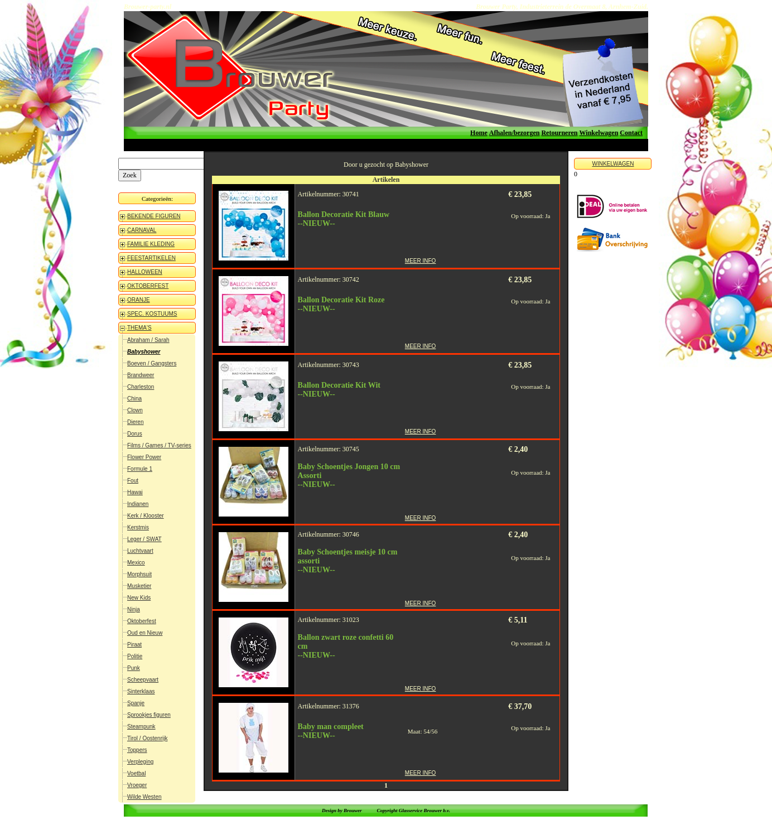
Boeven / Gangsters (151, 363)
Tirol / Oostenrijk (147, 738)
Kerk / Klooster (145, 516)
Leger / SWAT (144, 539)
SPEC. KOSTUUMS (152, 314)
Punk (133, 668)
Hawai (135, 492)
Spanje (135, 703)
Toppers (137, 750)
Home (479, 133)
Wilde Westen (144, 797)
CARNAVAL (141, 230)
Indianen (137, 504)
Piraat (134, 644)
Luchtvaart (140, 551)
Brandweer (140, 375)
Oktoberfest (141, 621)
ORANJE (138, 300)
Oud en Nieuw (144, 633)
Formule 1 (139, 469)
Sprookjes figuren (149, 715)
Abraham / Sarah (148, 340)
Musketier (139, 586)
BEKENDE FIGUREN (154, 216)
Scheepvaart (142, 680)
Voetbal (136, 773)
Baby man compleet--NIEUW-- (331, 731)
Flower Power (144, 457)
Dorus (134, 434)
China (134, 398)
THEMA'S (139, 328)
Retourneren (559, 133)
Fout (132, 480)
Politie (134, 656)
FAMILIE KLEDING (151, 244)
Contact (631, 133)
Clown (135, 410)
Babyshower (143, 352)
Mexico (136, 562)
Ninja (133, 609)
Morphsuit (139, 574)
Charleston (140, 387)
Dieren (135, 422)
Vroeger (137, 785)
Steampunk (141, 726)
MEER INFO (420, 261)
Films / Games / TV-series (159, 445)
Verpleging (140, 762)
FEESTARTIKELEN (151, 258)
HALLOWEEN (144, 272)
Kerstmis (138, 527)
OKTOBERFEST (147, 286)
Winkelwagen (599, 133)
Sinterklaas (141, 691)
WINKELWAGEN (613, 164)
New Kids (139, 598)
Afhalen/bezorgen (514, 133)
